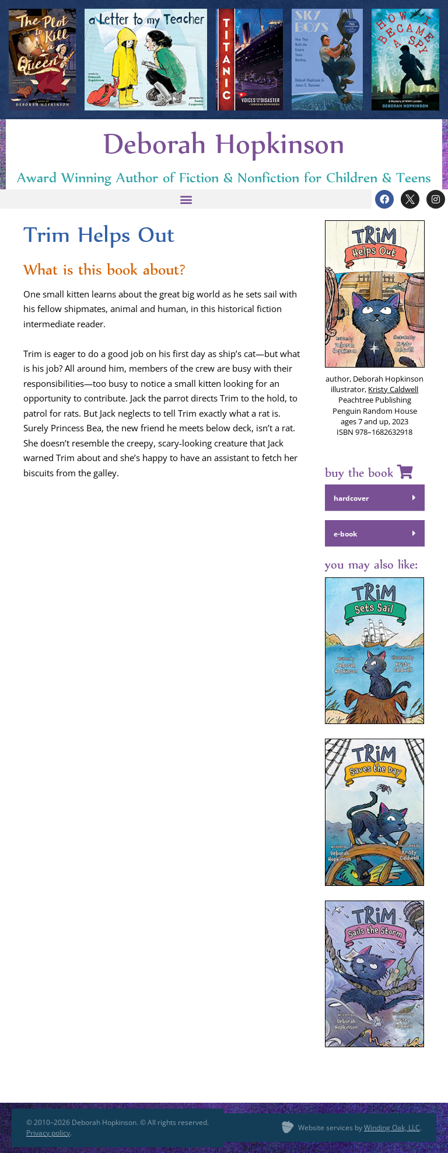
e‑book (345, 534)
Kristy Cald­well (393, 389)
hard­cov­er (351, 498)
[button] (186, 199)
